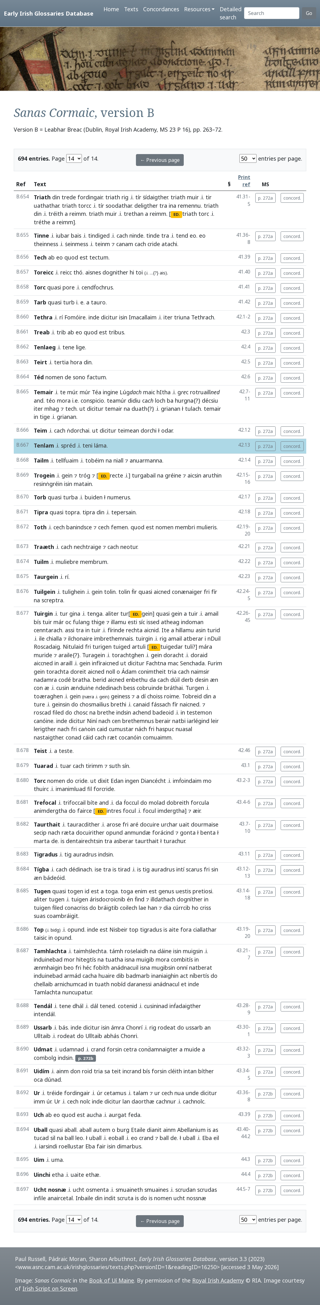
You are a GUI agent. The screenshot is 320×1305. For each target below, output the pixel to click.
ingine (110, 392)
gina (74, 613)
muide (192, 1049)
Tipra (41, 512)
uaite (77, 1174)
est (84, 257)
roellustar (71, 1146)
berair (163, 721)
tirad (124, 869)
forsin (114, 1049)
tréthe (42, 222)
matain (83, 484)
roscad (42, 712)
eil (216, 1138)
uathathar (46, 205)
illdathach (163, 899)
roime (171, 696)
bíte (92, 802)
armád (72, 975)
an (207, 1027)
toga (111, 891)
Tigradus (46, 854)
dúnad (52, 1079)
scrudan (185, 1189)
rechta (134, 630)
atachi (169, 244)
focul (129, 810)
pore (68, 287)
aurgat (118, 1114)
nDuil (214, 638)
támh (116, 951)
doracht (173, 655)
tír (138, 197)
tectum (98, 257)
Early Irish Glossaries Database (48, 13)
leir (215, 721)
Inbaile (84, 1198)
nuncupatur (77, 992)
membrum (93, 561)
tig (68, 854)
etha (58, 1174)
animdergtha (50, 810)
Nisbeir (118, 929)
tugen (56, 899)
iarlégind (198, 721)
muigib (145, 959)
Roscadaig (47, 646)
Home (111, 9)
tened (107, 1006)
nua (179, 1093)
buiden (93, 497)
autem (101, 1129)
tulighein (73, 591)
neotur (128, 547)
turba (70, 497)
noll (110, 671)
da (152, 679)
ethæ (92, 1174)
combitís (182, 959)
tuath (102, 984)
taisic (40, 937)
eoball (116, 1138)
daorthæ (143, 1101)
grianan (170, 408)
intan (190, 1071)
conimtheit (152, 671)
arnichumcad (70, 984)
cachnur (166, 1101)
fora (186, 929)
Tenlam (44, 445)
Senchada (192, 663)
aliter (112, 613)
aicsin (194, 475)
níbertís (199, 975)
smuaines (156, 1189)
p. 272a (265, 198)
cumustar (121, 729)
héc (87, 967)
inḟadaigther (185, 1006)
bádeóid (54, 877)
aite (174, 929)
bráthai (173, 687)
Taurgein (46, 576)
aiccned (43, 663)
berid (99, 679)
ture (39, 704)
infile (40, 1198)
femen (119, 527)
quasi (54, 287)
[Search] (271, 13)
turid (213, 630)
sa (107, 1071)
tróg (84, 475)
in (36, 416)
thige (98, 622)
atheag (170, 622)
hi (132, 272)
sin (214, 869)
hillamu (185, 630)
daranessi (139, 984)
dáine (165, 951)
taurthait (147, 841)
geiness (120, 696)
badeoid (163, 712)
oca (38, 1079)
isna (130, 959)
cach (122, 235)
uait (184, 824)
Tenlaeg (45, 347)
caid (102, 729)
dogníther (189, 899)
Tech (40, 257)
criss (205, 907)
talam (140, 1093)
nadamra (45, 679)
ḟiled (57, 907)
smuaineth (129, 1189)
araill (66, 663)
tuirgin (144, 638)
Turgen (195, 687)
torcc (84, 205)
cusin (62, 687)
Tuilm (41, 561)
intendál (44, 1014)
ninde (136, 235)
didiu (134, 400)
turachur (174, 841)
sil (52, 1138)
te (63, 392)
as (215, 1129)
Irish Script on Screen (49, 1288)
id (87, 891)
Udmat (43, 1049)
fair (101, 1146)
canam (124, 244)
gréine (173, 475)
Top (39, 929)
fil (89, 789)
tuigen (79, 899)
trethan (133, 213)
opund (114, 832)
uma (57, 1159)
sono (79, 377)
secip (40, 832)
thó (77, 272)
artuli (139, 646)
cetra (130, 1049)
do (74, 704)
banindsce (79, 527)
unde (192, 1093)
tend (182, 235)
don (75, 1071)
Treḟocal (45, 802)
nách (141, 729)
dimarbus (129, 1146)
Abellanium (191, 1129)
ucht (78, 1189)
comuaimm (157, 737)
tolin (110, 591)
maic (149, 392)
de (68, 377)
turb (69, 302)
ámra (117, 1027)
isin (123, 317)
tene (68, 347)
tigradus (151, 929)
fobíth (101, 967)
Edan (117, 780)
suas (39, 915)
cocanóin (130, 737)
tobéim (94, 460)
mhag (51, 408)
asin (201, 630)
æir (196, 810)
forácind (163, 832)
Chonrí (134, 1027)
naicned (189, 704)
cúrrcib (181, 907)
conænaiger (187, 591)
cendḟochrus (97, 287)
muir (193, 197)
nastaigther (48, 737)
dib (120, 975)
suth (115, 765)
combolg (45, 1057)
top (133, 929)
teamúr (116, 400)
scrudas (207, 1189)
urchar (169, 824)
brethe (106, 712)
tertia (61, 362)
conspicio (92, 400)
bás (63, 1027)
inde (93, 317)
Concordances (161, 9)
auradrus (85, 854)
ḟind (139, 899)
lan (126, 1101)
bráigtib (108, 907)
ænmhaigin (48, 967)
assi (69, 630)
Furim (215, 663)
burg (123, 1129)
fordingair (90, 197)
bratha (81, 679)
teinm (102, 244)
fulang (81, 622)
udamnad (71, 1049)
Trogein (44, 475)
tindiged (99, 235)
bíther (206, 1071)
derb (187, 679)
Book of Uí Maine (111, 1280)
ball (69, 1138)
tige (45, 416)
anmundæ (137, 832)
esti (132, 622)
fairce (84, 810)
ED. (176, 214)
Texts (131, 9)
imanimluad (71, 789)
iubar (62, 235)
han (152, 907)
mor (69, 959)
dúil (175, 679)
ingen (132, 780)
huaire (106, 975)
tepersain (123, 512)
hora (76, 362)
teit (116, 1071)
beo (69, 967)
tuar (65, 765)
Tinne (41, 235)
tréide (54, 1093)
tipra (88, 512)
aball (70, 1129)
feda (134, 1114)
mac (173, 663)
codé (64, 679)
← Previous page (160, 160)
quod (71, 257)
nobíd (118, 984)
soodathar (119, 205)
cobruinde (149, 687)
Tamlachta (47, 992)
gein (67, 475)
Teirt (40, 362)
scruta (125, 1198)
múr (72, 392)
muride (43, 655)
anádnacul (166, 984)
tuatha (114, 959)
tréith (55, 213)
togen (75, 891)
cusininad (156, 1006)
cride (154, 244)
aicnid (151, 630)
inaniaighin (164, 975)
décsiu (210, 400)
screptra (52, 600)
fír (214, 591)
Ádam (129, 671)
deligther (146, 205)
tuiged (121, 646)
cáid (88, 737)
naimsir (200, 671)
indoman (192, 622)
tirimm (94, 765)
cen (116, 721)
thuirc (41, 789)
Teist (40, 750)
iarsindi (48, 1146)
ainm (62, 1071)
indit (110, 1198)
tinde (153, 235)
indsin (123, 712)
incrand (131, 1071)
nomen (54, 377)
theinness (46, 244)
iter (167, 317)
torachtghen (128, 655)
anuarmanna (146, 460)
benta (208, 832)
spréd (68, 445)
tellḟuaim (67, 460)
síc (142, 622)
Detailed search (231, 13)
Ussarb (43, 1027)
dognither (115, 272)
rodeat (167, 1027)
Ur (37, 1093)
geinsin (61, 704)
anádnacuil (124, 967)
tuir (193, 613)
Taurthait (47, 824)
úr (99, 1093)
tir (209, 197)
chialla (54, 638)
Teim (40, 430)
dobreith (178, 802)
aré (134, 824)
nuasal (184, 729)
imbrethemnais (113, 638)
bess (129, 687)
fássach (161, 704)
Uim (39, 1159)
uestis (183, 891)
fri (207, 591)
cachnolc (193, 1101)
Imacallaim (143, 317)
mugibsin (163, 967)
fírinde (116, 630)
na (127, 408)
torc (203, 213)
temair (113, 408)
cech (59, 527)
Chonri (129, 1036)
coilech (128, 907)
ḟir (134, 591)
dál (94, 1006)
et (184, 984)
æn (214, 679)
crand (98, 1049)
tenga (94, 613)
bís (37, 622)
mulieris (207, 527)
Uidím (41, 1071)
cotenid (127, 1006)
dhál (77, 1006)
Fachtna (156, 663)
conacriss (76, 907)
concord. (292, 198)
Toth (40, 527)
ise (98, 869)
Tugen (42, 891)
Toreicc (43, 272)
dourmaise (204, 824)
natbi (179, 721)
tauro (98, 302)
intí (180, 869)
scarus (194, 869)
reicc (66, 272)
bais (76, 235)
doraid (199, 655)
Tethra (43, 317)
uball (95, 1138)
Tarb (40, 302)
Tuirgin (43, 613)
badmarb (138, 975)
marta (42, 841)
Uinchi (42, 1174)
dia (167, 907)
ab (51, 257)
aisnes (93, 272)
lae (142, 907)
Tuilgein (44, 591)
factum (96, 377)
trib (61, 332)
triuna (182, 317)
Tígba (41, 869)
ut (82, 408)
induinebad (48, 959)
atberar (193, 638)
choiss (154, 696)
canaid (141, 704)
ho (195, 907)
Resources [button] (197, 9)
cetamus (115, 1093)
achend (141, 712)
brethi (118, 704)
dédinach (80, 869)
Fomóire (75, 317)
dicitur (109, 317)
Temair (43, 392)
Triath (42, 197)
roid (87, 1071)
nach (104, 721)
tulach (193, 408)
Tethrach (202, 317)
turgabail (144, 475)
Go (309, 13)
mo (207, 780)
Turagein (93, 655)
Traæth (44, 547)
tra (163, 205)
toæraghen (48, 696)
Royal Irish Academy (218, 1280)
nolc (85, 1101)
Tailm (41, 460)
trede (69, 197)
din (56, 197)
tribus (116, 332)
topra (72, 512)
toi (139, 272)
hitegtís (86, 959)
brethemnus (138, 721)
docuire (149, 824)
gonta (188, 832)
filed (58, 712)
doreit (78, 671)
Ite (165, 630)
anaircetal (60, 1198)
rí (61, 317)
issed (153, 622)
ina (172, 205)
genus (166, 891)
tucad (41, 1138)
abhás (111, 1036)
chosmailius (94, 704)
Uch (39, 1114)
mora (64, 400)
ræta (68, 832)
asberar (123, 841)
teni (87, 445)
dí (143, 696)
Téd (39, 377)
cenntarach (48, 630)
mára (205, 646)
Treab (42, 332)
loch (160, 400)
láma (100, 445)
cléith (175, 1071)
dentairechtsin (84, 841)
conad (73, 737)
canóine (43, 721)
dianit (154, 1129)
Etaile (138, 1129)
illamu (118, 622)
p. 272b (265, 1094)
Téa (96, 392)
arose (114, 824)
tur (64, 613)
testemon (199, 712)
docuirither (90, 832)
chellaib (43, 984)
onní (182, 967)
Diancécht (153, 780)
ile (42, 638)
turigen (102, 646)
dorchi (149, 430)
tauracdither (83, 824)
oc (68, 622)
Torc (40, 287)
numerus (118, 497)
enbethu (137, 679)
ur (157, 1093)
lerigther (45, 729)
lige (80, 347)
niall (118, 460)
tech (71, 408)
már (58, 622)
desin (201, 679)
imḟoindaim (187, 780)
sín (125, 765)
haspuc (165, 729)
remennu (189, 205)
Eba (207, 1138)
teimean (128, 430)
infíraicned (105, 663)
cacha (89, 975)
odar (166, 430)
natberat (200, 967)
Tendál (43, 1006)
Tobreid (192, 696)
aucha (94, 1114)
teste (65, 750)
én (130, 899)
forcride (103, 789)
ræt (112, 737)
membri (185, 527)
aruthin (212, 475)
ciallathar (205, 929)
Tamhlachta (50, 951)
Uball (41, 1129)
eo (193, 235)
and (38, 400)
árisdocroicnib (107, 899)
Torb (40, 497)
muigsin (193, 951)
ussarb (194, 1027)
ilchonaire (80, 638)
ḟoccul (131, 802)
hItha (164, 392)
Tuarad (43, 765)
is (62, 841)
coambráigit (62, 915)
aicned (162, 591)
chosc (81, 712)
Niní (92, 721)
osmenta (97, 1189)
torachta (57, 671)
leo (79, 1138)
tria (172, 671)
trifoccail (74, 802)
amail (211, 613)
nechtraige (87, 547)
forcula (200, 802)
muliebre (67, 561)
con (38, 687)
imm (39, 1101)
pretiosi (202, 891)
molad (157, 802)
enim (141, 891)
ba (170, 400)
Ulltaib (42, 1036)
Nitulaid (73, 646)
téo (50, 400)
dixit (103, 780)
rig (125, 197)
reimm (77, 213)
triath (112, 197)
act (184, 975)
